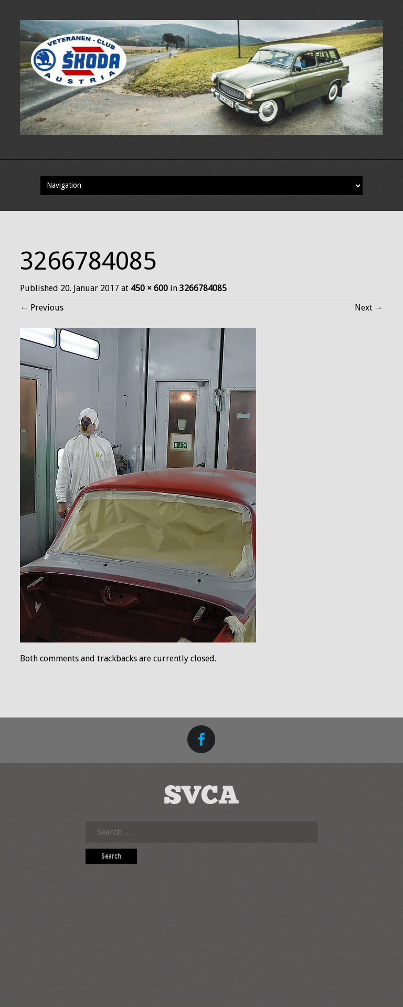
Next (369, 308)
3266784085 (203, 288)
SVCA (201, 796)
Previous (41, 308)
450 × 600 (149, 288)
